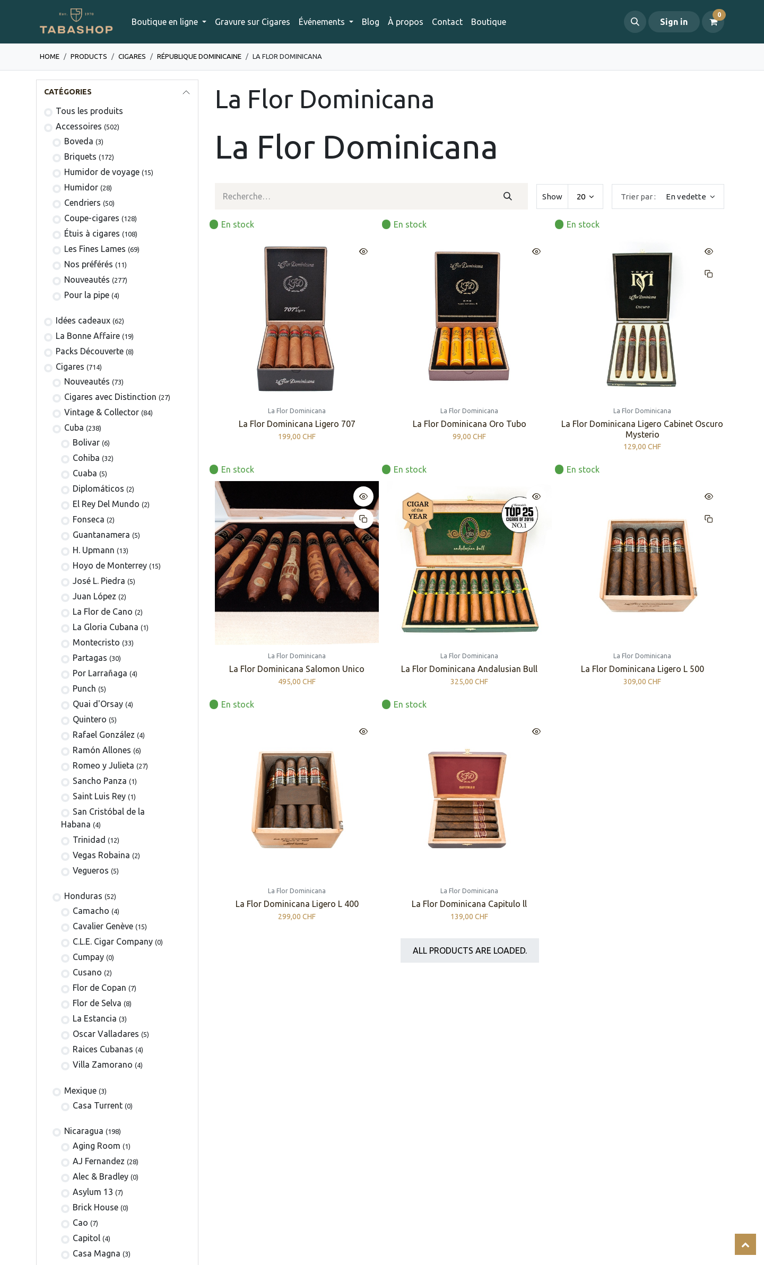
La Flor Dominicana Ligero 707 (297, 424)
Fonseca (89, 519)
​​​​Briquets (80, 156)
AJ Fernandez (99, 1161)
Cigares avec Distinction (110, 397)
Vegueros (91, 870)
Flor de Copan (99, 987)
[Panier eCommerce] (713, 22)
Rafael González (104, 734)
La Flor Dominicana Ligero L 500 (642, 669)
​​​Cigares (132, 56)
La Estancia (95, 1018)
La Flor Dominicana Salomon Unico (296, 669)
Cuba (74, 427)
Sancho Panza (100, 781)
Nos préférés (88, 264)
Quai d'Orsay (98, 704)
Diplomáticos (98, 488)
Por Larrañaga (100, 673)
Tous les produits (89, 111)
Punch (84, 688)
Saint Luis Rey (99, 796)
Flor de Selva (97, 1003)
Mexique (80, 1090)
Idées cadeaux (83, 320)
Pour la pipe (86, 295)
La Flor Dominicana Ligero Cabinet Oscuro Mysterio (642, 429)
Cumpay (88, 957)
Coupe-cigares (91, 218)
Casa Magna (96, 1253)
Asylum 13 (93, 1192)
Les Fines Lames (95, 249)
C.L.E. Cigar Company (113, 941)
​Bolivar (86, 442)
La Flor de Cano (103, 611)
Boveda (78, 141)
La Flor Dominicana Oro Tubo (469, 424)
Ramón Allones (102, 750)
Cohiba (86, 458)
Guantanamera (101, 534)
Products (89, 56)
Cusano (87, 972)
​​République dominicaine (199, 56)
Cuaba (85, 473)
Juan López (94, 596)
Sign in (674, 22)
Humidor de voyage (102, 172)
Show (552, 196)
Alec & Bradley (100, 1176)
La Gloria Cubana (105, 627)
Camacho (91, 910)
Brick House (95, 1207)
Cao (80, 1222)
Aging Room (96, 1145)
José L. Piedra (99, 581)
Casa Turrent (98, 1105)
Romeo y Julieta (103, 765)
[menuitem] (252, 21)
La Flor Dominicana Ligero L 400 (297, 904)
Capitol (86, 1238)
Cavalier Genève (103, 926)
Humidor (81, 187)
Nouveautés (87, 279)
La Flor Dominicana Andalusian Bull (469, 669)
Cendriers (82, 202)
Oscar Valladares (106, 1034)
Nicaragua (83, 1131)
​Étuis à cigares (92, 233)
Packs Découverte (90, 351)
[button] (635, 22)
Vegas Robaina (101, 855)
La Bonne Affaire (88, 336)
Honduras (83, 896)
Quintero (90, 719)
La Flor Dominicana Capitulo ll (469, 904)
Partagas (90, 657)
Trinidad (89, 839)
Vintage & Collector (101, 412)
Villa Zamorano (103, 1064)
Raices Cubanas (103, 1049)
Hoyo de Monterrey (110, 565)
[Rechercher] (507, 196)
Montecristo (96, 642)
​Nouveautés (87, 381)
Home (49, 56)
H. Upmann (94, 550)
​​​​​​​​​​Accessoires (79, 126)
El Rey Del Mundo (106, 504)
